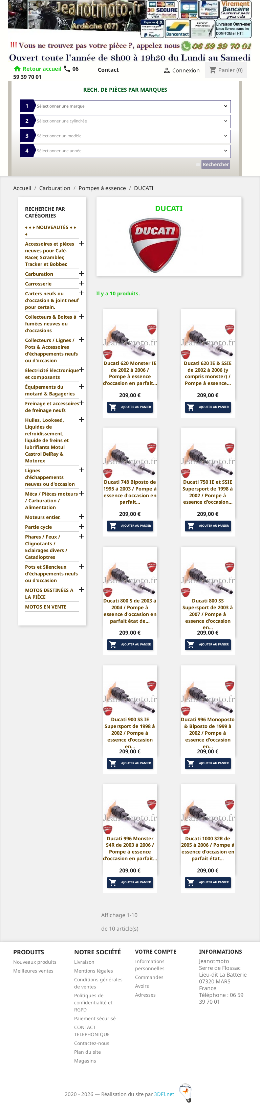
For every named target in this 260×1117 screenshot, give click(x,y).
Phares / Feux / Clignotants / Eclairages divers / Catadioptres (46, 546)
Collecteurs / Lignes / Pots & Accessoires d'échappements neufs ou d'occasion (51, 350)
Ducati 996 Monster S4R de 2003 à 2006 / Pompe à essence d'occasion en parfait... (130, 848)
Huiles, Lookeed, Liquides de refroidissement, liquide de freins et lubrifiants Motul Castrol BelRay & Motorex (47, 440)
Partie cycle (38, 527)
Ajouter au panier (130, 407)
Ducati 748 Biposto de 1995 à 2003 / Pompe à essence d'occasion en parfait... (130, 492)
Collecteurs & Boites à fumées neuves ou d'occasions (50, 324)
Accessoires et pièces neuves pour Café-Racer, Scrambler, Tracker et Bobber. (49, 254)
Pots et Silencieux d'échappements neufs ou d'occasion (51, 574)
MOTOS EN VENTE (45, 606)
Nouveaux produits (35, 962)
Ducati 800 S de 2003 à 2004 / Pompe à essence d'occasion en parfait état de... (129, 610)
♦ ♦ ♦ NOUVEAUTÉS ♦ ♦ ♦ (50, 230)
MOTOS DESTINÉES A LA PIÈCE (49, 593)
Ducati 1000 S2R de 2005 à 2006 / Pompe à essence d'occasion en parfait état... (208, 848)
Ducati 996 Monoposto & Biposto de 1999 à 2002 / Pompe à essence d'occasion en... (208, 732)
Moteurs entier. (43, 517)
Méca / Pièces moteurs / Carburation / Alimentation (51, 500)
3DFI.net (175, 1094)
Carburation (39, 274)
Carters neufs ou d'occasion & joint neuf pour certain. (52, 300)
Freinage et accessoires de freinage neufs (52, 406)
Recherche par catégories (45, 212)
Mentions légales (93, 970)
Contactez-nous (91, 1043)
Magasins (85, 1060)
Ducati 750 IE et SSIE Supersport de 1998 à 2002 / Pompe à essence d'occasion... (207, 492)
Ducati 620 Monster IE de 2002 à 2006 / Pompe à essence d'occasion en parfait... (130, 373)
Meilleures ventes (33, 970)
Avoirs (142, 986)
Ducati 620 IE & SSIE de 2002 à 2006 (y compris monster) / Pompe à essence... (208, 373)
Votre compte (155, 951)
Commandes (149, 977)
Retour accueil (42, 68)
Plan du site (87, 1052)
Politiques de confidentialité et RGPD (93, 1002)
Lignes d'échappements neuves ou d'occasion (50, 477)
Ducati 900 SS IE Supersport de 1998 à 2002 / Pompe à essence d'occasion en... (130, 732)
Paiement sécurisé (95, 1018)
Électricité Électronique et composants (52, 373)
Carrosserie (38, 283)
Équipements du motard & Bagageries (50, 390)
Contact (108, 69)
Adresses (145, 994)
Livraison (84, 962)
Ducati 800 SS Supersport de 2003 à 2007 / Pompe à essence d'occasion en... (207, 614)
